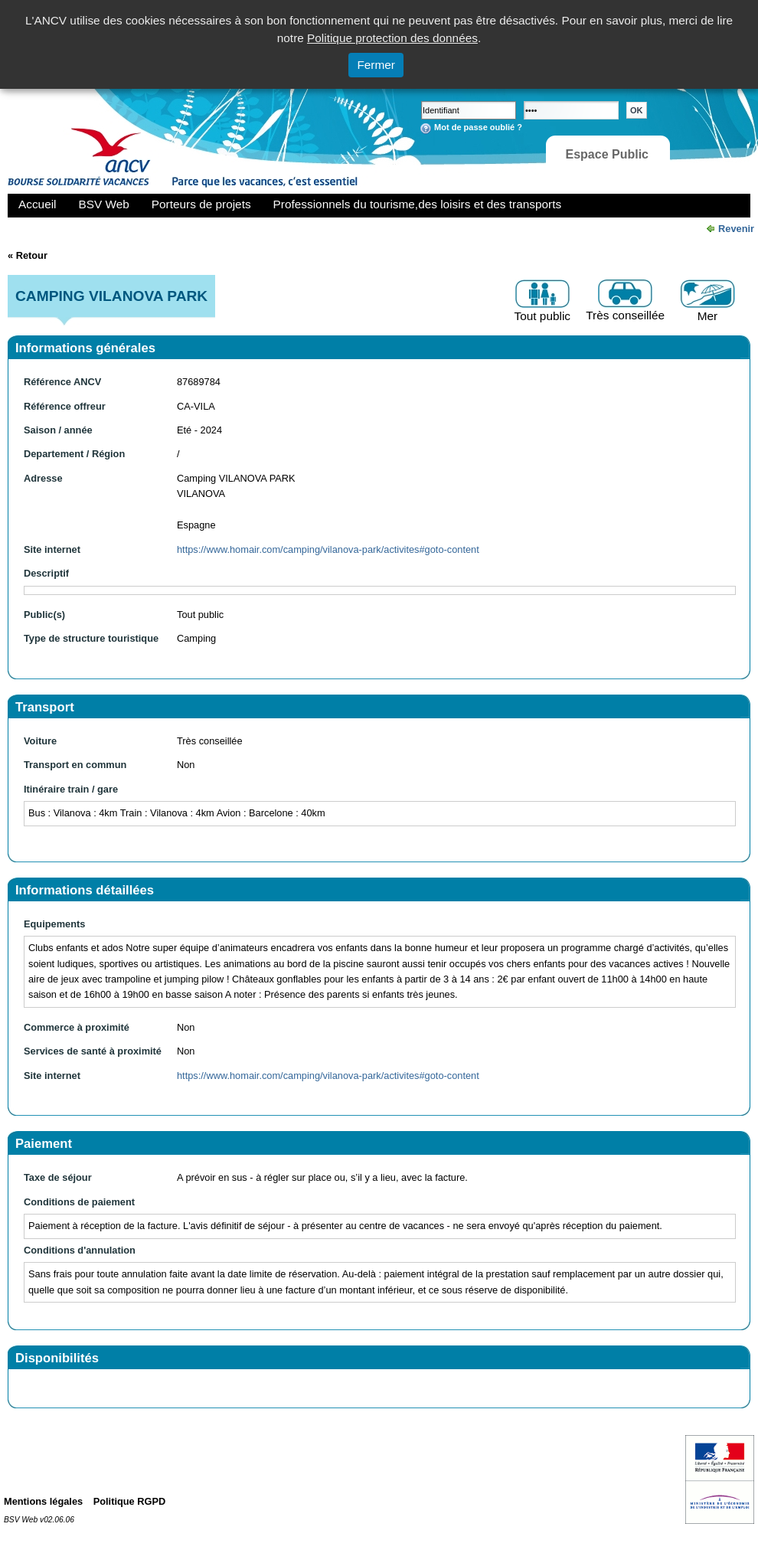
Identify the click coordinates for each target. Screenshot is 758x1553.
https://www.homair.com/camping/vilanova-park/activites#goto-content (328, 549)
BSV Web (104, 204)
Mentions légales (43, 1501)
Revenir (736, 228)
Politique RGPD (129, 1501)
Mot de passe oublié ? (478, 127)
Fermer (376, 64)
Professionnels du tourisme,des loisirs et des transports (417, 204)
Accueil (37, 204)
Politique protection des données (392, 37)
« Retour (27, 255)
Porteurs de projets (201, 204)
